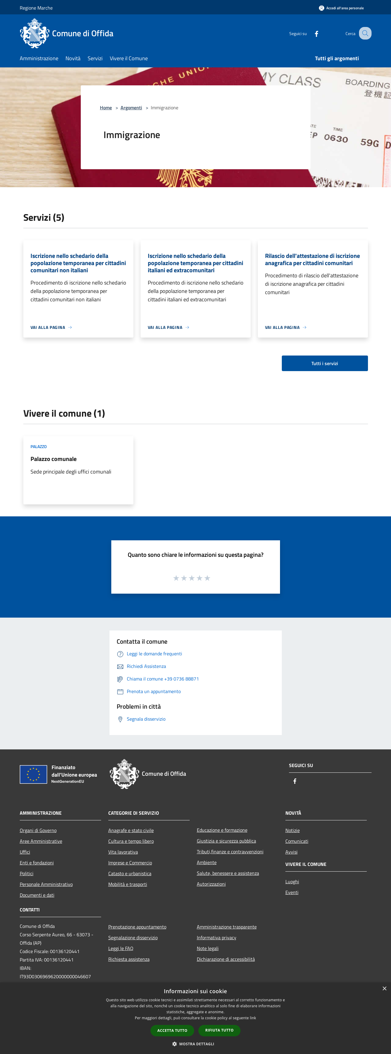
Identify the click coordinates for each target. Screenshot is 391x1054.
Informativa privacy (216, 937)
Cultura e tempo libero (131, 841)
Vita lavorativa (123, 851)
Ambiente (207, 862)
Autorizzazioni (211, 883)
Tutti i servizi (324, 363)
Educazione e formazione (222, 830)
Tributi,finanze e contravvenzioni (230, 851)
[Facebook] (311, 33)
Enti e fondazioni (37, 862)
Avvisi (291, 851)
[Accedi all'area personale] (341, 8)
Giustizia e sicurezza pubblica (226, 840)
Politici (27, 873)
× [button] (384, 989)
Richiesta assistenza (129, 959)
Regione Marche (36, 7)
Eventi (292, 892)
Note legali (208, 948)
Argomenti (131, 107)
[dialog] (195, 1018)
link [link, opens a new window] (253, 1017)
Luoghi (292, 881)
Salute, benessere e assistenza (228, 873)
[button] (195, 1044)
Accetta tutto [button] (172, 1030)
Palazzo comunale (54, 458)
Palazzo (39, 446)
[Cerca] (364, 33)
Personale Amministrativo (46, 884)
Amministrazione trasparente (227, 926)
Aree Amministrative (41, 841)
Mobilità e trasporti (127, 884)
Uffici (25, 851)
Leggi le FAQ (120, 948)
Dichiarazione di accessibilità (226, 959)
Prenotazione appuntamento (137, 926)
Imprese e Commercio (130, 862)
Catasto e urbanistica (129, 873)
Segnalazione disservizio (133, 937)
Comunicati (296, 841)
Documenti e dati (37, 895)
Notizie (292, 830)
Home (106, 107)
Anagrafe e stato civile (131, 830)
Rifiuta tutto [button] (219, 1030)
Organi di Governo (38, 830)
